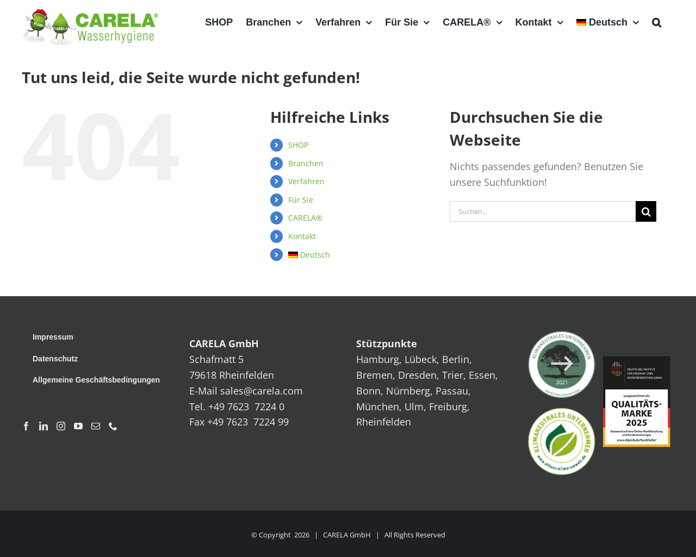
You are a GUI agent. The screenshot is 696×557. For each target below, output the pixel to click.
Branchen (306, 163)
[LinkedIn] (43, 426)
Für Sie (300, 200)
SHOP (298, 145)
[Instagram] (61, 426)
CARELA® (305, 217)
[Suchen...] (543, 211)
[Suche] (646, 211)
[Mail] (95, 426)
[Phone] (113, 426)
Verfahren (306, 181)
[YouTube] (78, 426)
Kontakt (302, 236)
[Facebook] (26, 426)
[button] (656, 22)
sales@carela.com (261, 390)
